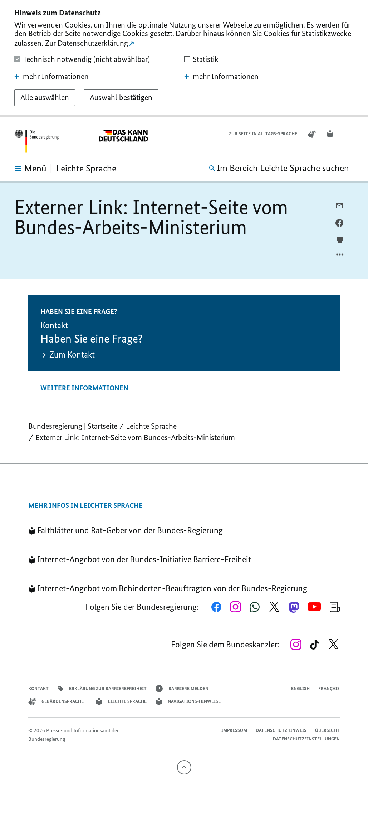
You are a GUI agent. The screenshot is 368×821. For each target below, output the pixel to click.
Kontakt (38, 688)
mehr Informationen (51, 76)
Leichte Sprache (151, 426)
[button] (349, 134)
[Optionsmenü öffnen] (340, 256)
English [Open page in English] (300, 688)
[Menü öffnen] (23, 168)
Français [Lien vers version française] (329, 688)
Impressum (234, 730)
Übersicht (327, 730)
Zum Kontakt (67, 355)
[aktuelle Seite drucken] (340, 239)
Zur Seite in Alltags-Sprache (263, 133)
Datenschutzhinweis (192, 133)
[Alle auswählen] (44, 97)
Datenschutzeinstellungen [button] (306, 739)
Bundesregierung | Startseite (72, 426)
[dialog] (184, 58)
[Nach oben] (184, 767)
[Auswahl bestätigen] (121, 97)
